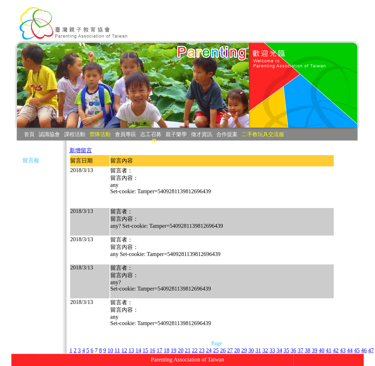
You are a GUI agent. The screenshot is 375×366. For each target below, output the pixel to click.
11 (117, 350)
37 (300, 350)
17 (159, 350)
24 (208, 350)
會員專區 (125, 134)
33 (272, 350)
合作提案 (227, 134)
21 (187, 350)
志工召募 (150, 134)
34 (279, 350)
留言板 (31, 160)
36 (293, 350)
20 (180, 350)
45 (356, 350)
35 (286, 350)
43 (342, 350)
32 (265, 350)
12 (124, 350)
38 (307, 350)
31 (258, 350)
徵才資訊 (201, 134)
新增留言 (80, 150)
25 (216, 350)
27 (230, 350)
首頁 (29, 134)
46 (364, 350)
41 (328, 350)
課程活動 (74, 134)
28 (237, 350)
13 (131, 350)
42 (335, 350)
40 (321, 350)
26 (223, 350)
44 (349, 350)
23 (201, 350)
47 (371, 350)
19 (173, 350)
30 (251, 350)
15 (145, 350)
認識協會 (49, 134)
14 (138, 350)
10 (110, 350)
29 (244, 350)
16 (152, 350)
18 (166, 350)
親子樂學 (176, 134)
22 (194, 350)
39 (314, 350)
